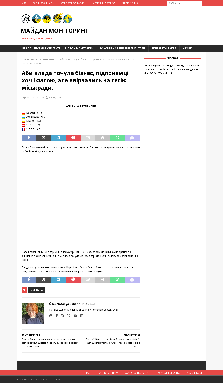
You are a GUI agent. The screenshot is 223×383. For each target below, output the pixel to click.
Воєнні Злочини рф (43, 3)
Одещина (37, 289)
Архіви (187, 48)
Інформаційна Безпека (103, 3)
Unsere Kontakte (164, 48)
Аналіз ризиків (130, 3)
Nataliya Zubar (56, 97)
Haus (23, 3)
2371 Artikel (88, 304)
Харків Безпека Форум (72, 3)
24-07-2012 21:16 (35, 97)
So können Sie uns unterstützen (122, 48)
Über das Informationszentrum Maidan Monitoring (57, 48)
